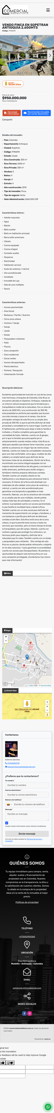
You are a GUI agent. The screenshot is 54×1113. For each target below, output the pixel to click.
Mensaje (9, 809)
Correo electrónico (13, 790)
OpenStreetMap (45, 685)
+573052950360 (27, 936)
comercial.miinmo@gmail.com (27, 988)
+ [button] (6, 637)
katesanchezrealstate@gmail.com (21, 767)
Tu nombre (10, 780)
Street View (13, 84)
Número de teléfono (13, 800)
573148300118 (13, 763)
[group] (27, 55)
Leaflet (31, 685)
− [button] (6, 641)
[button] (18, 73)
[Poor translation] (10, 1063)
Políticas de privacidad (27, 902)
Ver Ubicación (22, 709)
